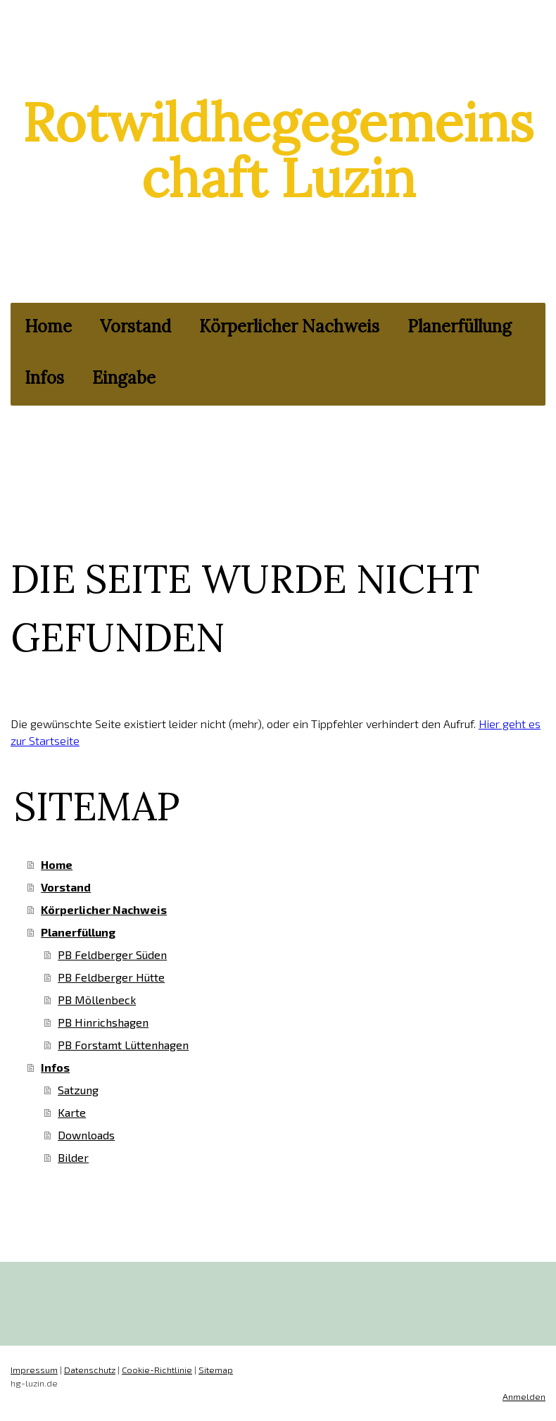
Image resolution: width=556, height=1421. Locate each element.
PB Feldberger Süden (112, 954)
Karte (72, 1112)
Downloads (86, 1134)
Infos (44, 378)
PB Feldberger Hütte (111, 977)
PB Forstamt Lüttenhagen (123, 1044)
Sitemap (215, 1369)
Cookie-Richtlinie (157, 1369)
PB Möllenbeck (97, 999)
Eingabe (124, 378)
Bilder (73, 1157)
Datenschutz (89, 1369)
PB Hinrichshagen (103, 1022)
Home (48, 326)
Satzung (78, 1089)
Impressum (34, 1369)
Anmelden (524, 1396)
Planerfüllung (459, 326)
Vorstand (135, 326)
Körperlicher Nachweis (289, 326)
